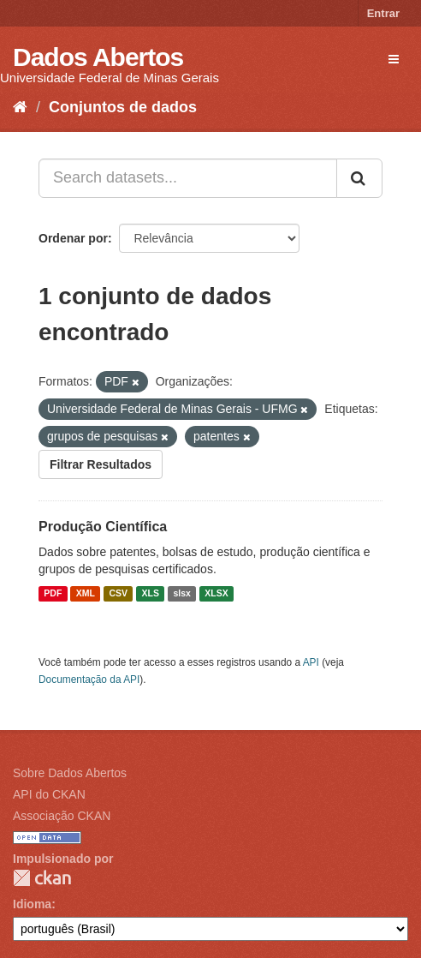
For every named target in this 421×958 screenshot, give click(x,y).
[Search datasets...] (188, 178)
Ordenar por (73, 238)
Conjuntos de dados (123, 107)
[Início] (20, 107)
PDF (53, 594)
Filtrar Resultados (100, 464)
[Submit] (359, 178)
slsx (181, 594)
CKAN (42, 878)
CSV (118, 594)
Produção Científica (103, 526)
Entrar (383, 13)
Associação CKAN (61, 816)
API (311, 662)
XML (85, 594)
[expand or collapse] (393, 59)
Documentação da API (89, 680)
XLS (150, 594)
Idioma (32, 904)
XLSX (216, 594)
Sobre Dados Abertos (70, 773)
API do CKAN (49, 794)
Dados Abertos (98, 57)
